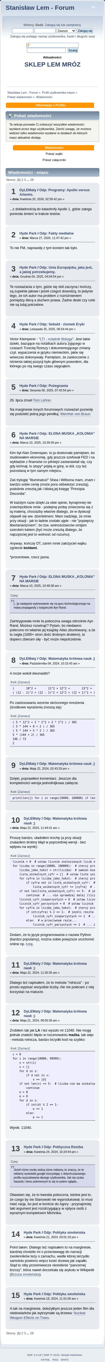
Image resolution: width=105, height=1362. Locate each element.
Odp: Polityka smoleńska (64, 1233)
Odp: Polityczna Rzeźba (63, 1147)
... (28, 179)
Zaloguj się (52, 25)
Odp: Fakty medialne (56, 233)
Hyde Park (27, 233)
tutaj (29, 944)
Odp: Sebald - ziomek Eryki (62, 324)
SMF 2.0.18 (34, 1354)
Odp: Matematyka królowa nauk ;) (67, 659)
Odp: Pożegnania (53, 386)
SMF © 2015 (51, 1354)
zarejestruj (73, 25)
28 (32, 179)
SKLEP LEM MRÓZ (52, 64)
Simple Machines (71, 1354)
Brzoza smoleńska (25, 1274)
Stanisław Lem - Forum (40, 7)
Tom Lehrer (42, 400)
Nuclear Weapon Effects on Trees (48, 1315)
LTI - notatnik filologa (56, 339)
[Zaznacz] (24, 682)
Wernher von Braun (75, 414)
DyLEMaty (27, 190)
